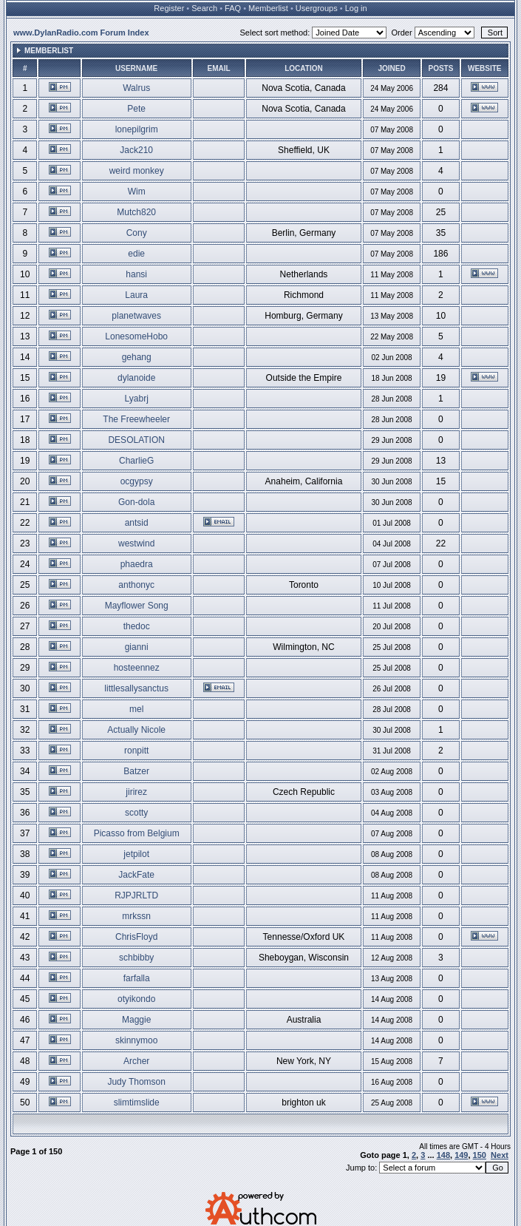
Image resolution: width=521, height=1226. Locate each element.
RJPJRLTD (136, 895)
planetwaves (136, 316)
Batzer (136, 771)
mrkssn (136, 916)
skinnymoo (136, 1040)
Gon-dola (136, 502)
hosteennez (137, 668)
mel (136, 709)
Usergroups (317, 8)
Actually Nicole (136, 730)
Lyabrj (137, 398)
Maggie (136, 1020)
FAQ (233, 8)
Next (499, 1155)
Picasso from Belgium (137, 833)
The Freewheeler (136, 419)
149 (461, 1155)
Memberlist (268, 8)
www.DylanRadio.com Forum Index (81, 32)
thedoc (136, 626)
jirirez (136, 792)
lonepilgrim (136, 129)
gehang (136, 357)
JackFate (136, 875)
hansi (136, 274)
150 (479, 1155)
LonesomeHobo (136, 336)
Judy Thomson (136, 1082)
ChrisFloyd (136, 937)
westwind (136, 543)
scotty (136, 812)
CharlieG (136, 460)
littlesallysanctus (136, 688)
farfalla (136, 978)
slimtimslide (137, 1102)
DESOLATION (136, 440)
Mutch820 (136, 212)
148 (443, 1155)
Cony (136, 233)
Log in (356, 8)
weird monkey (136, 171)
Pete (136, 109)
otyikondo (136, 999)
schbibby (136, 957)
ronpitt (136, 750)
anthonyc (136, 585)
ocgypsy (136, 481)
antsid (137, 523)
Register (169, 8)
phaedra (136, 564)
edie (136, 253)
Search (204, 8)
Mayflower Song (136, 605)
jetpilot (136, 854)
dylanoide (136, 378)
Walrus (136, 88)
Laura (136, 295)
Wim (137, 191)
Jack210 (136, 150)
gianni (137, 647)
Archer (136, 1061)
